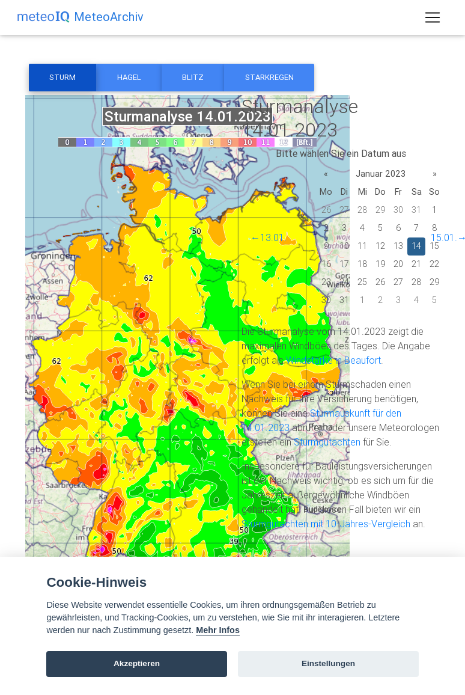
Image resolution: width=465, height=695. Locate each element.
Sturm (62, 77)
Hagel (129, 77)
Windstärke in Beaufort (333, 360)
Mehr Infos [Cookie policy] (218, 630)
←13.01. (269, 237)
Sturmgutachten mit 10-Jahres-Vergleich (326, 524)
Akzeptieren (137, 663)
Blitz (193, 77)
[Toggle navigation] (432, 19)
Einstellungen (328, 663)
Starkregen (269, 77)
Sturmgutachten (327, 442)
